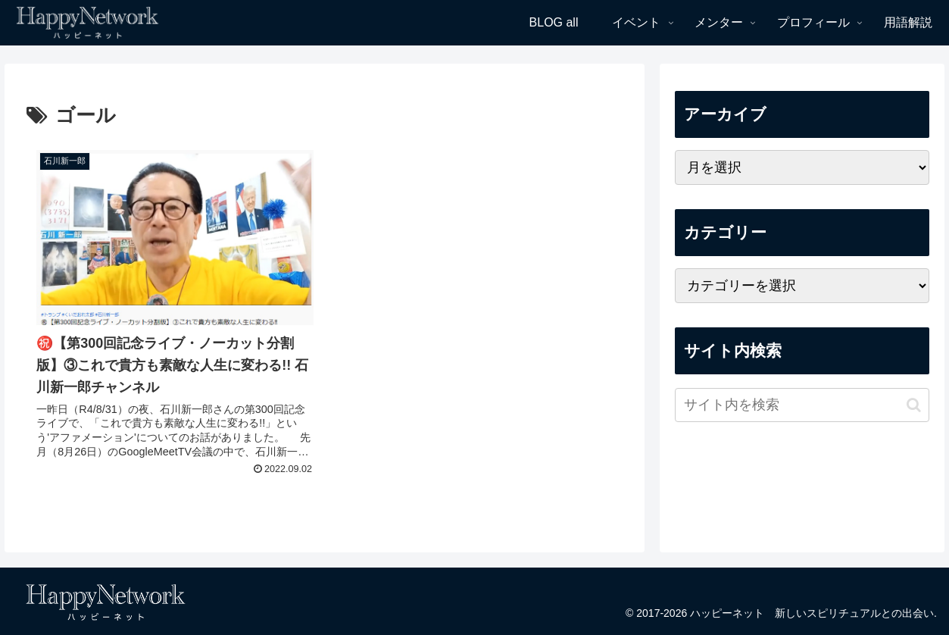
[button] (914, 405)
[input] (802, 405)
